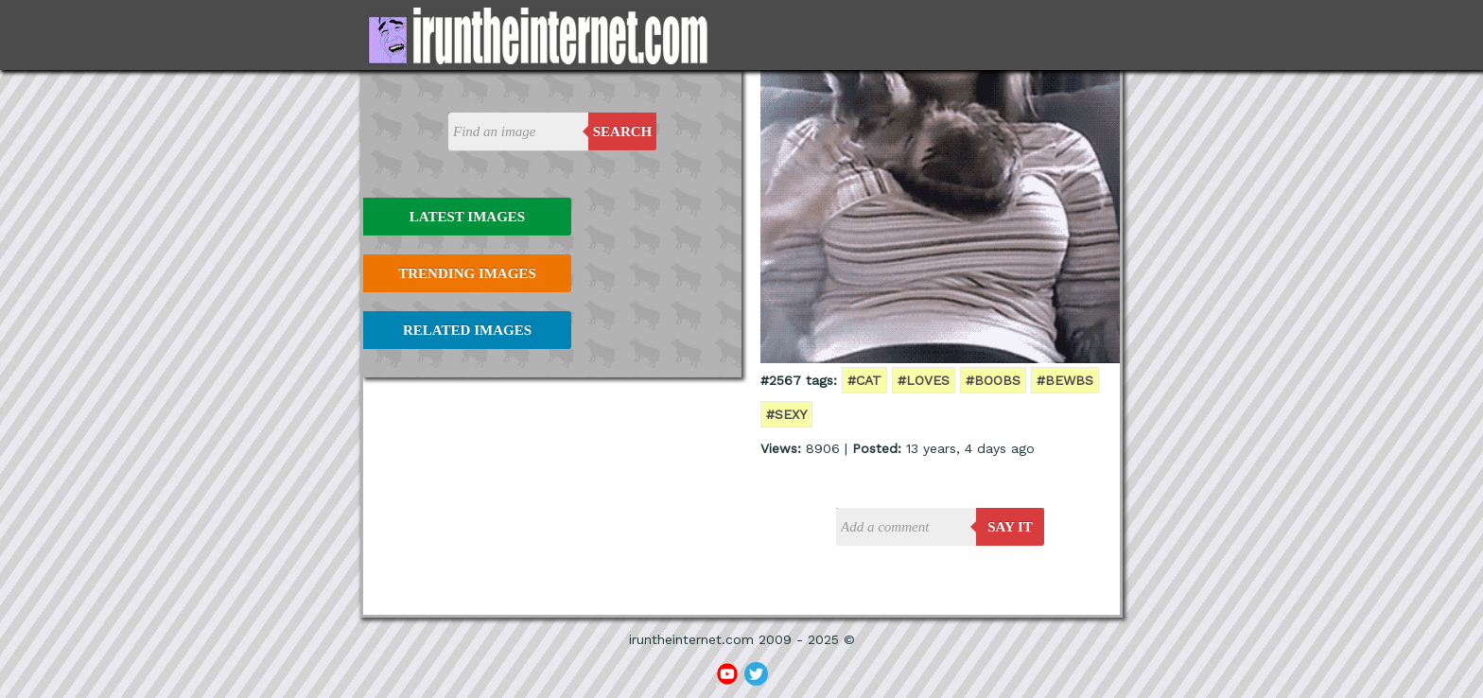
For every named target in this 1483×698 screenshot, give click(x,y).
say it (1010, 526)
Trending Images (466, 273)
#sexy (786, 414)
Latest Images (467, 216)
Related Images (467, 330)
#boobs (993, 380)
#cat (864, 380)
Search (623, 131)
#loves (924, 380)
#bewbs (1065, 380)
